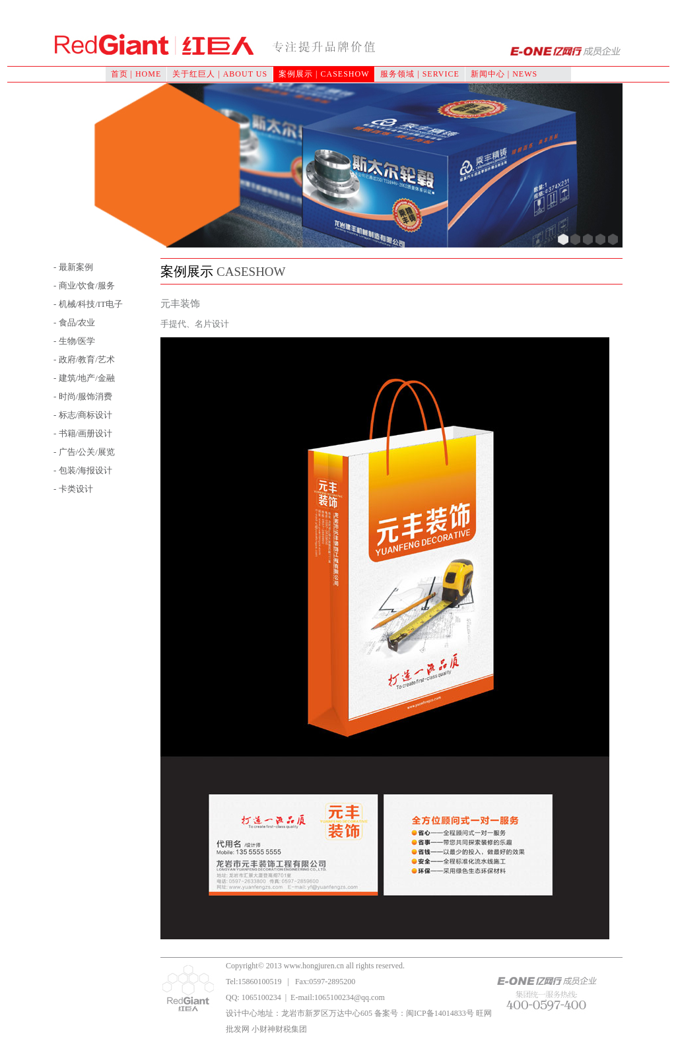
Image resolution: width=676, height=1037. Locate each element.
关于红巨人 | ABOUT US (220, 74)
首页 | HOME (136, 74)
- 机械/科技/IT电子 (88, 304)
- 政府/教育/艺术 (84, 359)
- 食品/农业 (74, 322)
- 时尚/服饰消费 (82, 396)
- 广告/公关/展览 (84, 452)
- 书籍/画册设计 (82, 433)
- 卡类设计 (73, 489)
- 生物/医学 (74, 341)
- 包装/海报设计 (82, 470)
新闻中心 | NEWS (504, 74)
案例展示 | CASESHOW (323, 74)
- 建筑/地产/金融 (84, 378)
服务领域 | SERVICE (419, 74)
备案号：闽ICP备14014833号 (424, 1013)
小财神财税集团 (279, 1029)
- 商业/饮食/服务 (84, 285)
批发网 (238, 1029)
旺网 (484, 1013)
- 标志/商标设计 (82, 415)
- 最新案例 (73, 267)
